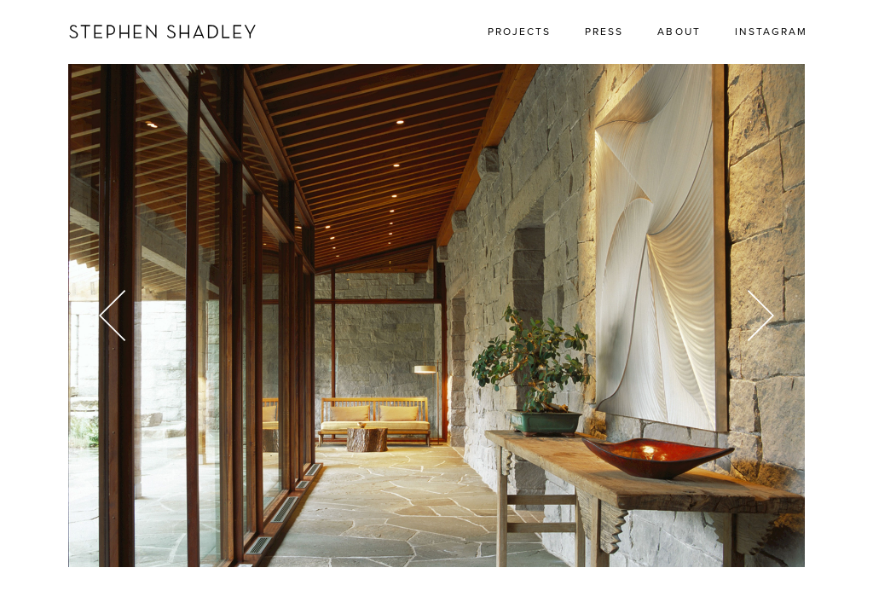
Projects (519, 32)
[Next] (753, 315)
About (678, 32)
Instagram (771, 32)
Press (604, 32)
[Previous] (119, 315)
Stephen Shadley (162, 32)
